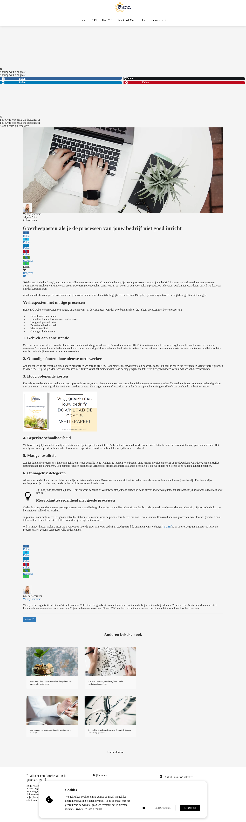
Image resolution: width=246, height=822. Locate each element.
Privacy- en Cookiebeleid (88, 808)
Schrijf (168, 526)
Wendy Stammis (32, 214)
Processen (31, 220)
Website (29, 619)
